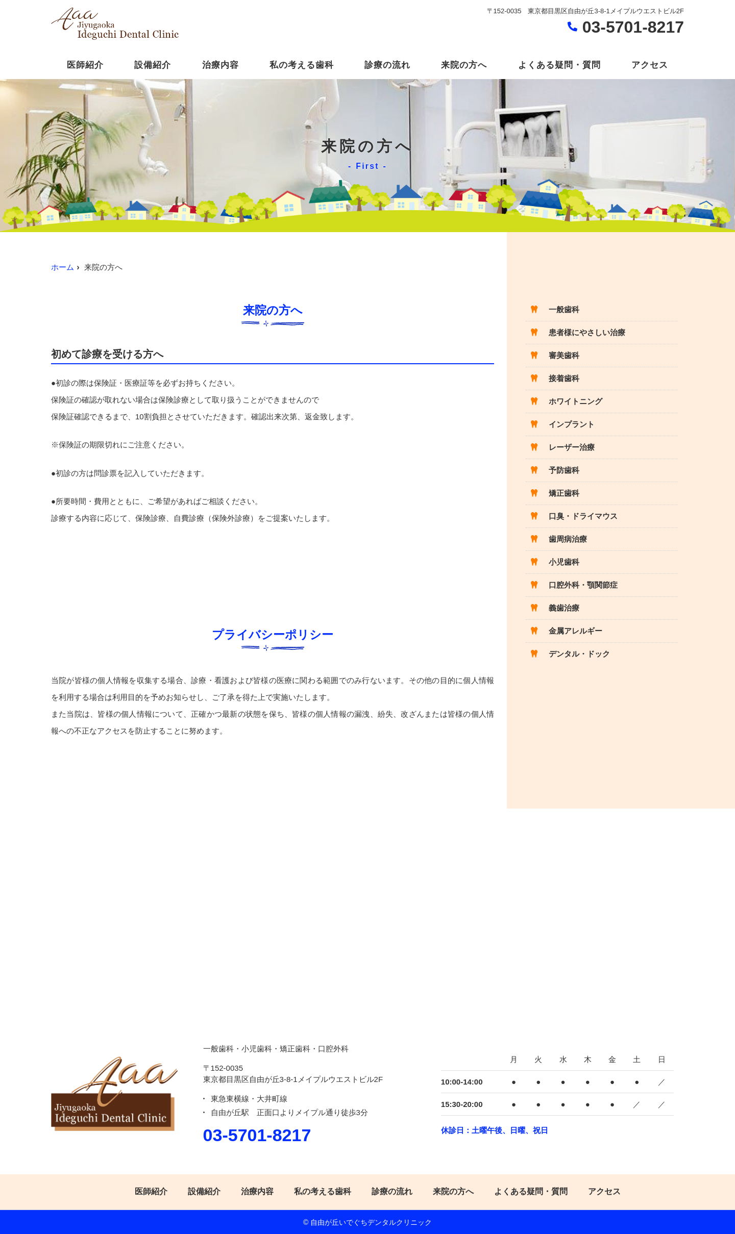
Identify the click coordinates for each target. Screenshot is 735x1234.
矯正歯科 (564, 493)
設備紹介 (152, 65)
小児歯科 (564, 562)
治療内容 (220, 65)
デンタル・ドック (579, 653)
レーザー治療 (572, 447)
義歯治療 (564, 607)
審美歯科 (564, 355)
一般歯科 (564, 309)
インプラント (572, 424)
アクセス (649, 65)
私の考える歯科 (302, 65)
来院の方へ (464, 65)
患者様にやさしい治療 (587, 332)
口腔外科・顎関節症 (583, 585)
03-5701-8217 (257, 1135)
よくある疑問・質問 (559, 65)
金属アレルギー (575, 630)
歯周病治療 (568, 539)
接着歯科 (564, 378)
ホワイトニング (575, 401)
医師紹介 (85, 65)
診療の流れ (387, 65)
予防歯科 (564, 470)
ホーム (62, 267)
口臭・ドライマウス (583, 516)
